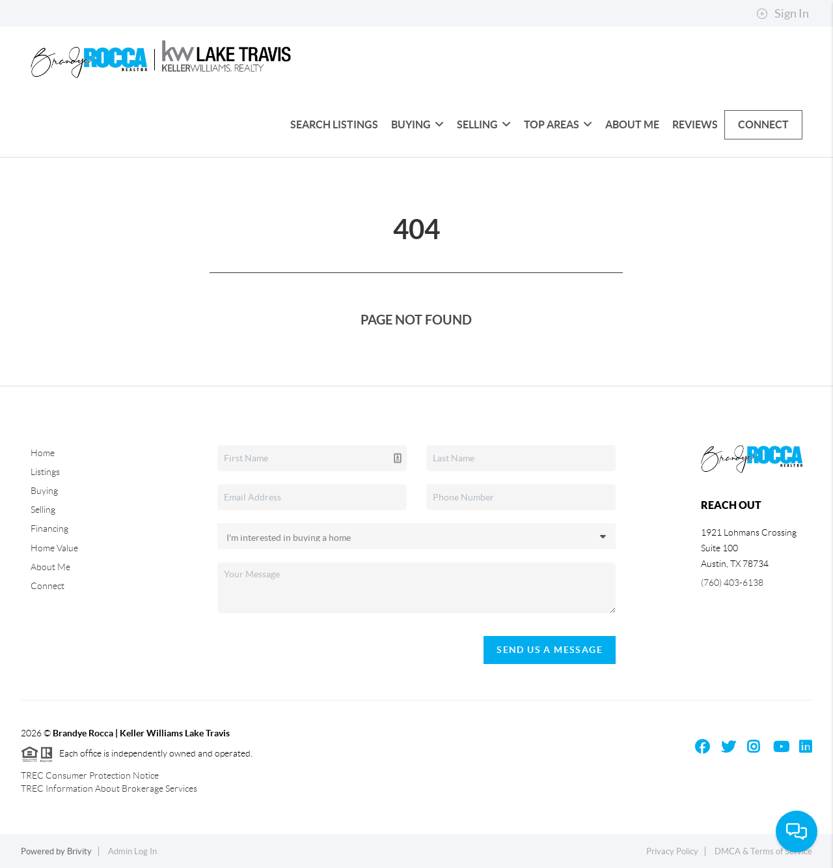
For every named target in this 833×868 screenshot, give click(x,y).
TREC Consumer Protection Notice (90, 775)
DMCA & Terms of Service (763, 851)
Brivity (79, 851)
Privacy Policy (672, 851)
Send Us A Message (550, 649)
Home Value (54, 548)
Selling (484, 124)
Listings (45, 472)
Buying (417, 124)
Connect (763, 124)
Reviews (695, 124)
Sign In (782, 13)
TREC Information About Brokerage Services (109, 788)
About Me (632, 124)
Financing (49, 528)
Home (43, 453)
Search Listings (334, 124)
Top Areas (558, 124)
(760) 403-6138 (732, 582)
